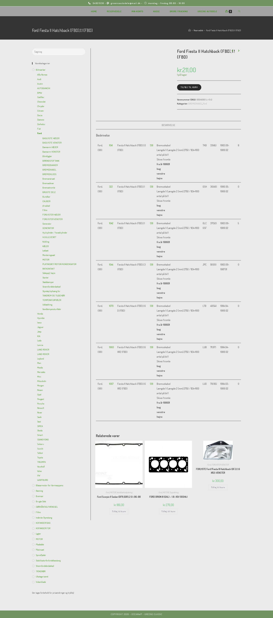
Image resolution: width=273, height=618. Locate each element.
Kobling (45, 241)
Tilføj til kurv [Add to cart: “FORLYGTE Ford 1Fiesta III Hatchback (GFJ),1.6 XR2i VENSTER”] (218, 487)
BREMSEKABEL (195, 103)
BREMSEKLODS (49, 174)
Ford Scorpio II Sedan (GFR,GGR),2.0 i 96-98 (119, 496)
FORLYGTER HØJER (51, 214)
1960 (111, 347)
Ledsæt (45, 250)
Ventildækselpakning (124, 492)
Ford (205, 103)
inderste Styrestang (44, 517)
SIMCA (40, 426)
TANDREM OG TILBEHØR (53, 295)
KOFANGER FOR (43, 528)
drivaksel (46, 205)
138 (151, 145)
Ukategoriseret (42, 576)
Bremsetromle (48, 187)
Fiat (39, 128)
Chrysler (40, 106)
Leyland (40, 358)
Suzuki (40, 448)
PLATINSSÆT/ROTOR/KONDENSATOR (59, 264)
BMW (39, 92)
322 (111, 186)
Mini (39, 376)
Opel (39, 394)
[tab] (168, 125)
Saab (39, 417)
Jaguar (40, 327)
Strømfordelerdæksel (51, 286)
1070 (111, 306)
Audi (39, 79)
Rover (39, 412)
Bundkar (46, 196)
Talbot (40, 453)
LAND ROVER (43, 349)
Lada (39, 340)
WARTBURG (42, 480)
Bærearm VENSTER (51, 151)
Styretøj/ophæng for (51, 291)
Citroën (40, 110)
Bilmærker (40, 69)
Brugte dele (41, 501)
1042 (111, 223)
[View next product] (238, 50)
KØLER (45, 246)
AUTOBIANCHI (43, 88)
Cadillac (40, 97)
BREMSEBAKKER (50, 165)
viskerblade (41, 582)
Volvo (39, 471)
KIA (38, 336)
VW (38, 475)
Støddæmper (48, 282)
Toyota (40, 457)
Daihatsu (41, 124)
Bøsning (39, 490)
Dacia (39, 115)
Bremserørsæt (48, 178)
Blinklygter (47, 156)
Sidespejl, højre (48, 273)
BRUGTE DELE (49, 192)
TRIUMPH (41, 462)
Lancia (40, 345)
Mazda (40, 367)
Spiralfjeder (41, 555)
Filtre (44, 210)
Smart (40, 435)
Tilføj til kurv (189, 87)
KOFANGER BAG (43, 522)
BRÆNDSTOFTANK (50, 160)
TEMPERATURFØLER (51, 300)
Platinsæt (40, 549)
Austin (40, 83)
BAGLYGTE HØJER (50, 138)
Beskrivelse (168, 125)
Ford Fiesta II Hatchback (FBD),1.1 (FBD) (223, 30)
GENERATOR (48, 228)
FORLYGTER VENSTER (220, 464)
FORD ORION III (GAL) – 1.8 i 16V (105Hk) (168, 496)
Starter (45, 277)
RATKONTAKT (48, 268)
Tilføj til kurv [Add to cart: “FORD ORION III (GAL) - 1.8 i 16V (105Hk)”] (168, 511)
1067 (111, 383)
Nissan (40, 390)
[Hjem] (189, 30)
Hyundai (41, 318)
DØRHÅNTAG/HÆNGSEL (47, 506)
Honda (40, 313)
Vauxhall (41, 466)
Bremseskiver (48, 183)
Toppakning (173, 492)
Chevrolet (41, 101)
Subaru (40, 444)
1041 (111, 145)
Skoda (39, 430)
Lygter (38, 533)
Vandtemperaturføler (51, 309)
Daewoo (40, 119)
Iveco (39, 322)
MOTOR (113, 492)
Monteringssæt (48, 255)
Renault (40, 408)
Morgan (40, 385)
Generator (46, 223)
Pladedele (40, 544)
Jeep (39, 331)
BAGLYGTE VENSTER (51, 142)
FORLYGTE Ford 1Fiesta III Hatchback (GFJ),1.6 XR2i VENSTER (218, 471)
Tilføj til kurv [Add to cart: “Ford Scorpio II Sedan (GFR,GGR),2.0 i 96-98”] (119, 511)
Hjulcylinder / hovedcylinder (54, 232)
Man (39, 363)
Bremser (39, 496)
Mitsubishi (41, 381)
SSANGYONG (43, 439)
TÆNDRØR (40, 571)
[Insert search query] (58, 51)
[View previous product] (232, 50)
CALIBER (46, 201)
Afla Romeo (42, 74)
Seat (39, 421)
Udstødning (47, 304)
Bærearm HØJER (50, 147)
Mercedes (41, 372)
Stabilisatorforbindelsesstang (48, 560)
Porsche (40, 403)
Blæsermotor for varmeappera (49, 485)
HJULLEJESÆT (49, 237)
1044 (111, 264)
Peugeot (40, 399)
